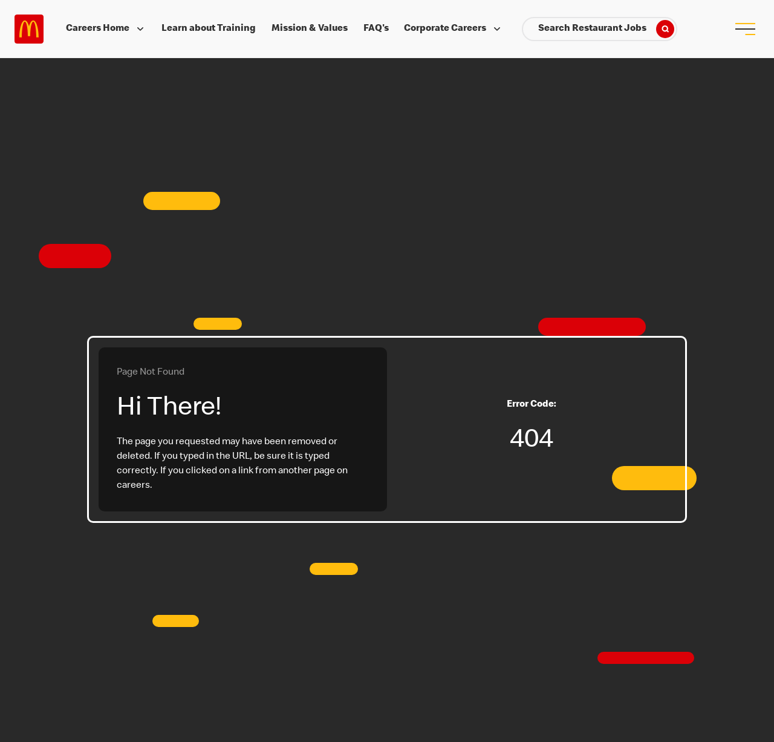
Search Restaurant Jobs (606, 29)
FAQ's (376, 29)
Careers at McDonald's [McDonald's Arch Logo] (29, 29)
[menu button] (745, 29)
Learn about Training (208, 29)
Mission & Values (310, 29)
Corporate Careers (453, 29)
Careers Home (106, 29)
